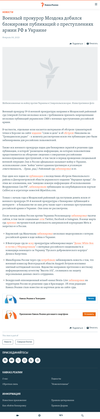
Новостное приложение (14, 400)
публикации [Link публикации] (36, 176)
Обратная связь (10, 384)
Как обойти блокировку (14, 406)
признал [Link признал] (11, 223)
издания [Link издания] (36, 133)
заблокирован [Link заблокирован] (77, 280)
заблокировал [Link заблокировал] (63, 169)
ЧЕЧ (61, 415)
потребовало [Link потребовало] (48, 260)
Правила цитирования (62, 400)
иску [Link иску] (31, 243)
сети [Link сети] (42, 219)
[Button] (76, 43)
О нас (5, 379)
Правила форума (59, 406)
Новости (7, 12)
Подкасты (56, 379)
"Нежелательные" (60, 384)
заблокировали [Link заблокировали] (37, 187)
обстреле (69, 133)
